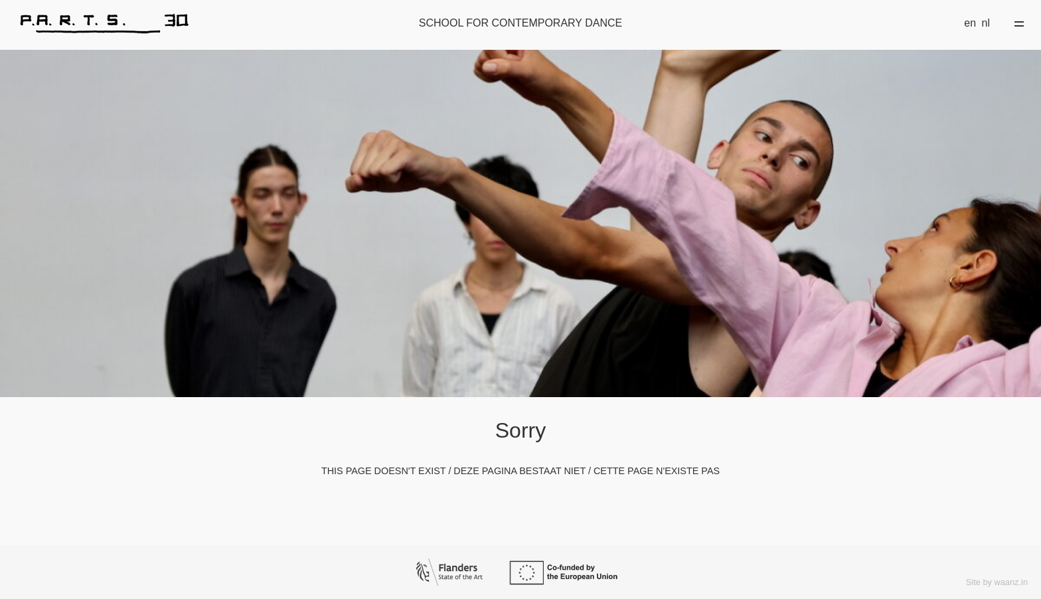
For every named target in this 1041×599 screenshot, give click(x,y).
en (970, 23)
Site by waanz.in (997, 582)
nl (986, 23)
